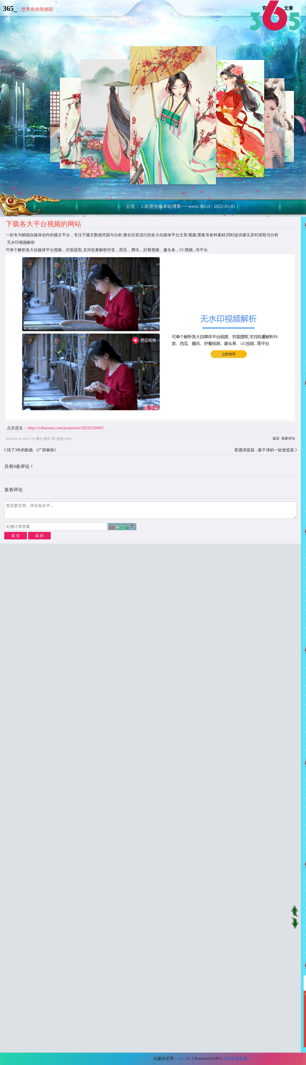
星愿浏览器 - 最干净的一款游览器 (264, 450)
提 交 (15, 535)
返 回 (39, 535)
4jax (181, 1058)
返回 (275, 438)
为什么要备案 (235, 1058)
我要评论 (288, 438)
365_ (10, 8)
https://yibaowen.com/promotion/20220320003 (65, 428)
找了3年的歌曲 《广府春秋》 (32, 450)
